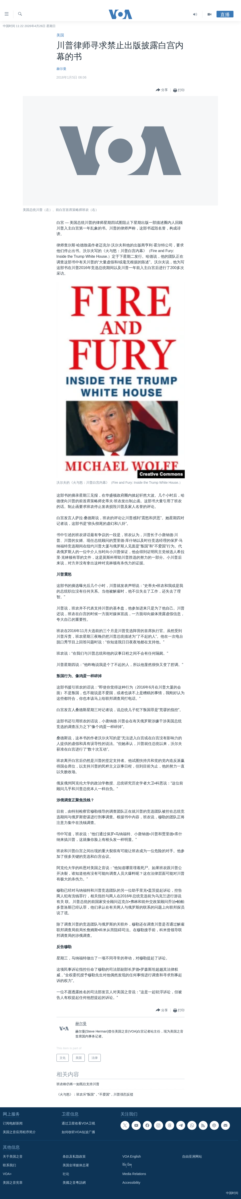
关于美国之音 (13, 1156)
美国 (60, 35)
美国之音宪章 (13, 1182)
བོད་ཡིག (127, 1165)
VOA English (131, 1156)
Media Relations (134, 1174)
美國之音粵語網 (74, 1182)
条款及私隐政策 (74, 1156)
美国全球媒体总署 (76, 1165)
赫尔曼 (61, 69)
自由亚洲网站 (192, 1156)
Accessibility (131, 1182)
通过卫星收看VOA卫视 (78, 1123)
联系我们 (9, 1165)
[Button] (162, 90)
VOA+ (7, 1174)
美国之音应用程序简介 (19, 1132)
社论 (66, 1174)
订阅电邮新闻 (13, 1123)
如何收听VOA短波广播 (78, 1132)
